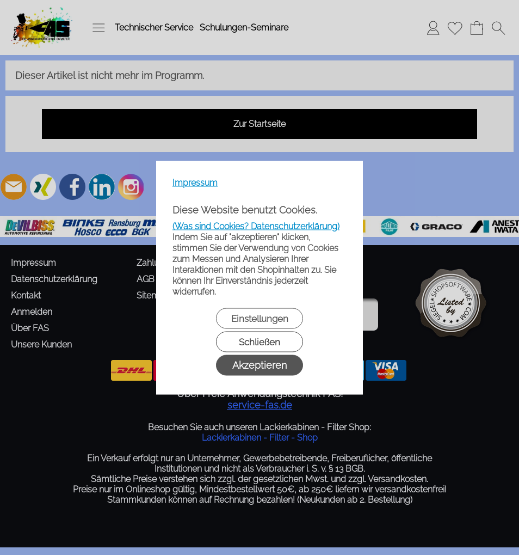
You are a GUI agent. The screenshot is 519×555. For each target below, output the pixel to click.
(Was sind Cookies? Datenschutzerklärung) (255, 226)
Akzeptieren (259, 364)
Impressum (195, 182)
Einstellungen (259, 318)
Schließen (259, 341)
